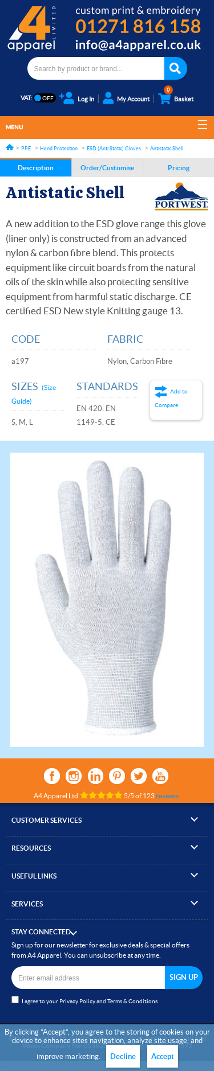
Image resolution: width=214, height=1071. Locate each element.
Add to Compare (171, 398)
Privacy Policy (77, 1001)
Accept (162, 1056)
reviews (167, 795)
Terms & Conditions (132, 1001)
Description (36, 167)
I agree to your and (84, 1000)
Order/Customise (107, 167)
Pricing (178, 167)
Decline (123, 1056)
